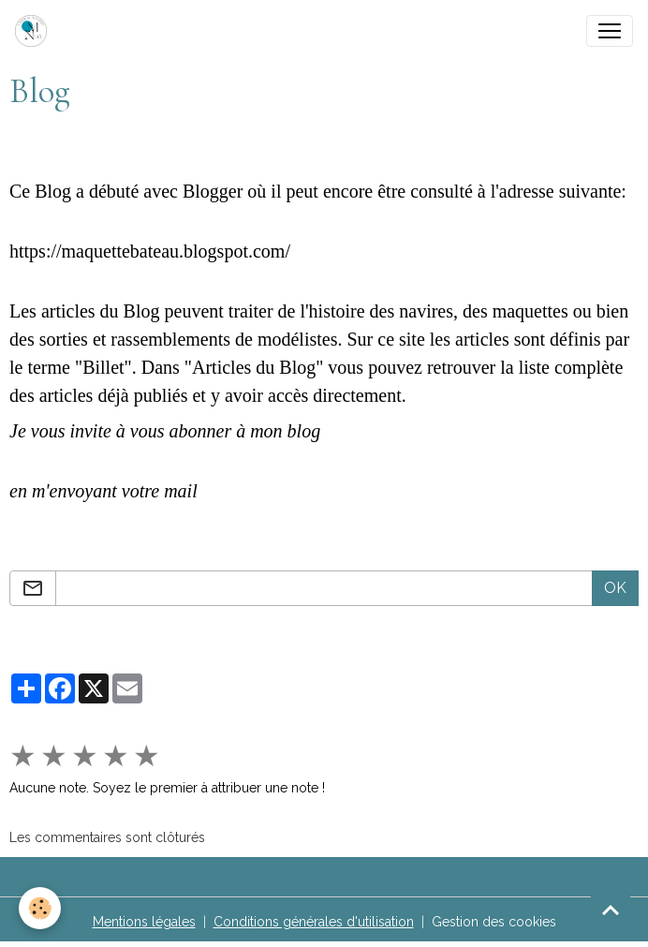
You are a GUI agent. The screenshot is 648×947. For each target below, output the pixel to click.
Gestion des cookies (494, 921)
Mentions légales (144, 921)
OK (615, 588)
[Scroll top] (610, 909)
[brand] (34, 31)
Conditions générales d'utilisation (314, 921)
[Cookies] (40, 908)
